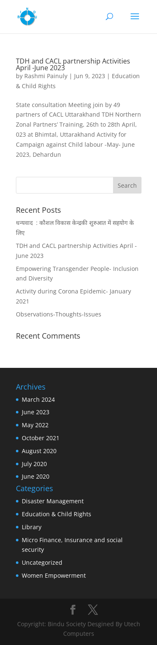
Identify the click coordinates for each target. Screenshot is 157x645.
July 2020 (34, 464)
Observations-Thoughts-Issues (58, 314)
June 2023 (35, 412)
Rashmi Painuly (45, 76)
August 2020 (39, 451)
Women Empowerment (54, 575)
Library (31, 527)
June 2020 (35, 476)
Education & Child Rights (56, 514)
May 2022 (35, 425)
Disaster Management (53, 501)
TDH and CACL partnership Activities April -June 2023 (73, 64)
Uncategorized (42, 562)
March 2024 (38, 399)
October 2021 (40, 438)
